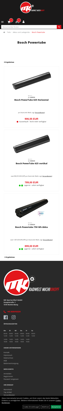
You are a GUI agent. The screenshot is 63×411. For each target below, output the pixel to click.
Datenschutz (8, 358)
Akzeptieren (56, 407)
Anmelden (7, 374)
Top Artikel (8, 392)
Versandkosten (39, 113)
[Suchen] (59, 27)
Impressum (8, 355)
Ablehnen (45, 407)
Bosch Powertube (38, 32)
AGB (5, 361)
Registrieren (8, 376)
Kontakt (6, 352)
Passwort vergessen (11, 379)
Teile (9, 32)
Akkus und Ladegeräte (21, 32)
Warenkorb (8, 389)
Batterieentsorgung (11, 363)
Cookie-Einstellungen (31, 407)
